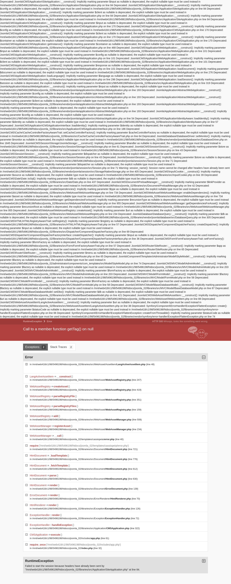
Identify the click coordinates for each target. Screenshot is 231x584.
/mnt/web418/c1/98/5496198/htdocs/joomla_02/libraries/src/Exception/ (81, 508)
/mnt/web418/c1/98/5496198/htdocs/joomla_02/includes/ (66, 538)
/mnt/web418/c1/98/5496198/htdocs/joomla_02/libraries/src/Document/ (80, 449)
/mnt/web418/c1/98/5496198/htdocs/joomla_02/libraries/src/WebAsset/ (82, 379)
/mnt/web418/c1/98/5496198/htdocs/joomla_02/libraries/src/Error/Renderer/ (82, 498)
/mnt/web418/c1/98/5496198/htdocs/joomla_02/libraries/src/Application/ (81, 528)
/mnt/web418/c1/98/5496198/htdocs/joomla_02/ (62, 548)
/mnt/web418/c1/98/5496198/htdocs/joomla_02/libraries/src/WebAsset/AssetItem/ (89, 364)
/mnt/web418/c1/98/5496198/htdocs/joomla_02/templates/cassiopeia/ (73, 439)
